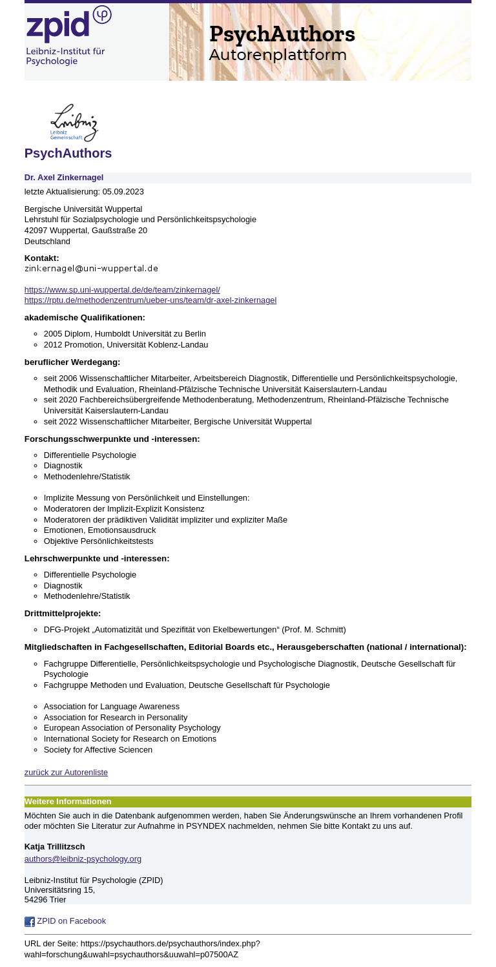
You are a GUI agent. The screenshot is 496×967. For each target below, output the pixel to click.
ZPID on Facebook (65, 921)
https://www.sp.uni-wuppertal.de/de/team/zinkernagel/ (122, 290)
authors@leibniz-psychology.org (83, 859)
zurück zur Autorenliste (66, 772)
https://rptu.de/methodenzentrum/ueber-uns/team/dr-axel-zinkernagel (151, 300)
